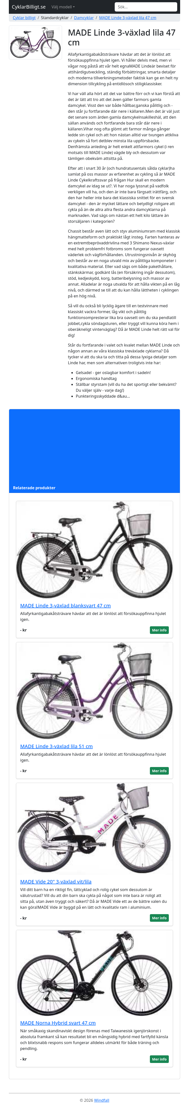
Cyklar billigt (24, 17)
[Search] (146, 7)
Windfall (101, 1100)
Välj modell (62, 7)
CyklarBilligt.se (29, 6)
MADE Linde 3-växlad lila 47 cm (128, 17)
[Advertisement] (94, 448)
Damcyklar (84, 17)
